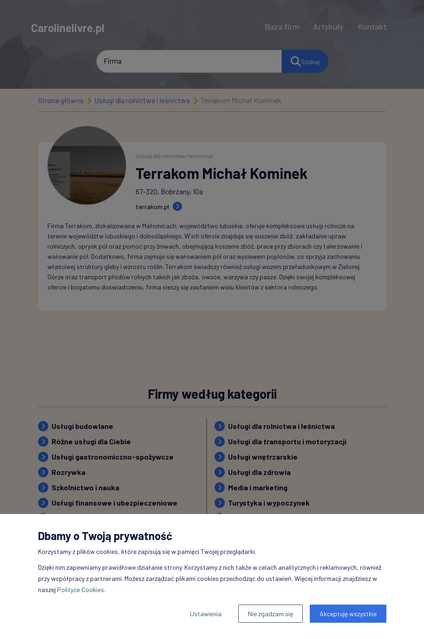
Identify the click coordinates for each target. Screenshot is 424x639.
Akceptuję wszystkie (348, 614)
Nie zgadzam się (270, 614)
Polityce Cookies (80, 589)
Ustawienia (206, 614)
